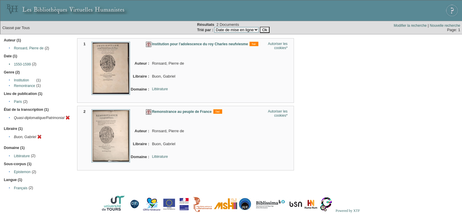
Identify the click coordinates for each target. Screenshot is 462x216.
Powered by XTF (347, 211)
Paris (18, 102)
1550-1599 (22, 64)
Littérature (22, 156)
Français (20, 188)
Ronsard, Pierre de (29, 48)
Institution (21, 80)
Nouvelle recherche (445, 26)
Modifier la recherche (410, 26)
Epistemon (22, 172)
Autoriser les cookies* (277, 46)
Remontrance (24, 86)
